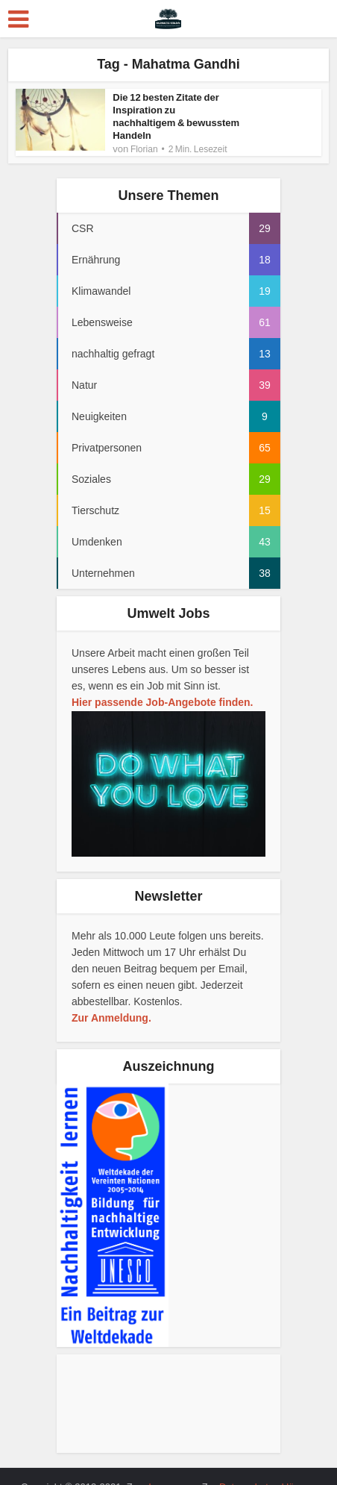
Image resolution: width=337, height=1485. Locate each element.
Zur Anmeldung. (111, 1013)
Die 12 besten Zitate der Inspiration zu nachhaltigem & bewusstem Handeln (176, 110)
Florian (144, 136)
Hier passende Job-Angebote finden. (162, 697)
